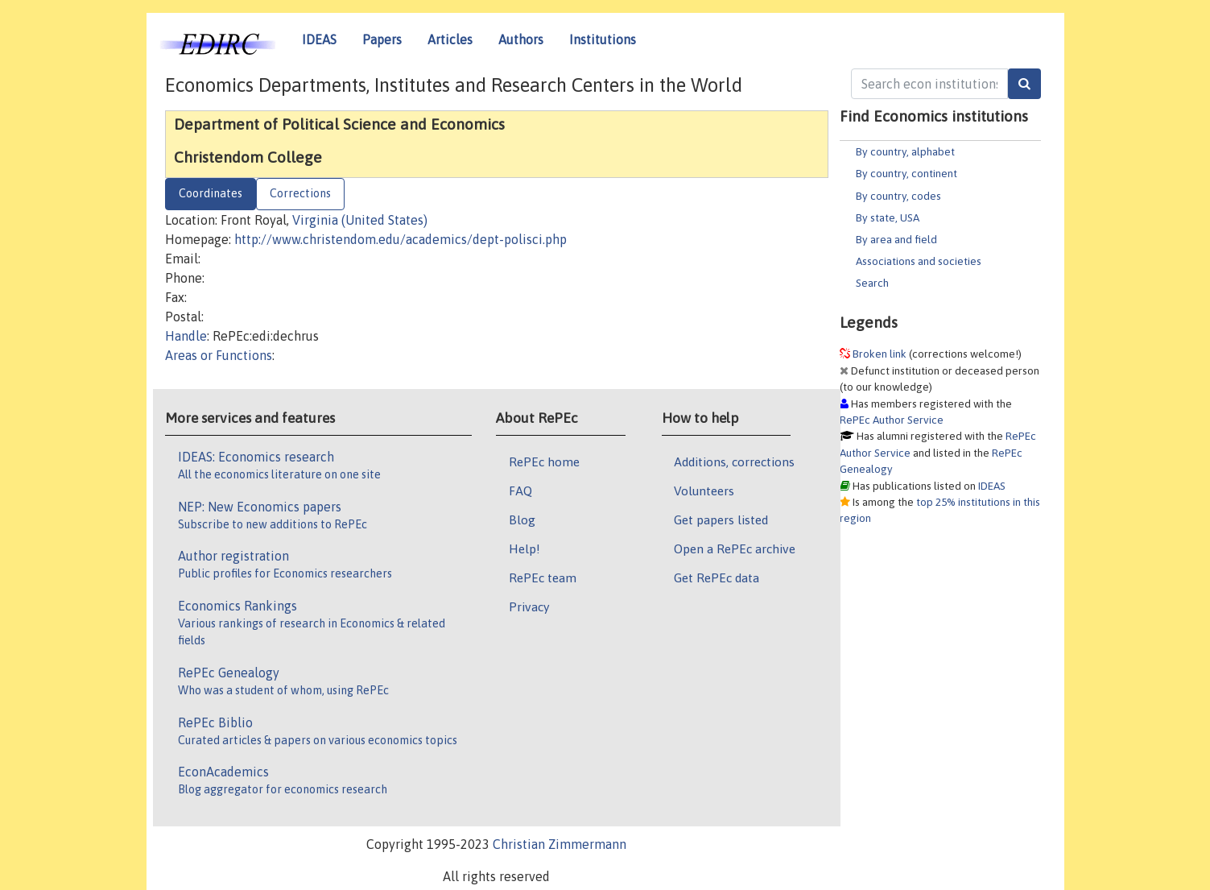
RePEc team (542, 577)
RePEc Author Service (892, 419)
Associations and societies (918, 261)
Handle (186, 336)
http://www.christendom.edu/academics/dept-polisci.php (400, 239)
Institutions (602, 39)
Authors (520, 39)
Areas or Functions (218, 355)
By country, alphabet (905, 151)
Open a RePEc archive (734, 548)
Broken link (879, 353)
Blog (522, 519)
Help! (524, 548)
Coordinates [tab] (210, 193)
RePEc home (544, 461)
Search (872, 282)
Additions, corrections (734, 461)
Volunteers (704, 490)
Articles (450, 39)
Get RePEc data (716, 577)
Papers (382, 39)
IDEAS (319, 39)
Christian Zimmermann (559, 844)
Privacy (529, 606)
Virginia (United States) (359, 220)
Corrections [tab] (300, 193)
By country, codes (898, 195)
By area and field (896, 239)
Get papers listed (721, 519)
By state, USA (887, 217)
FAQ (520, 490)
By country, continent (906, 173)
